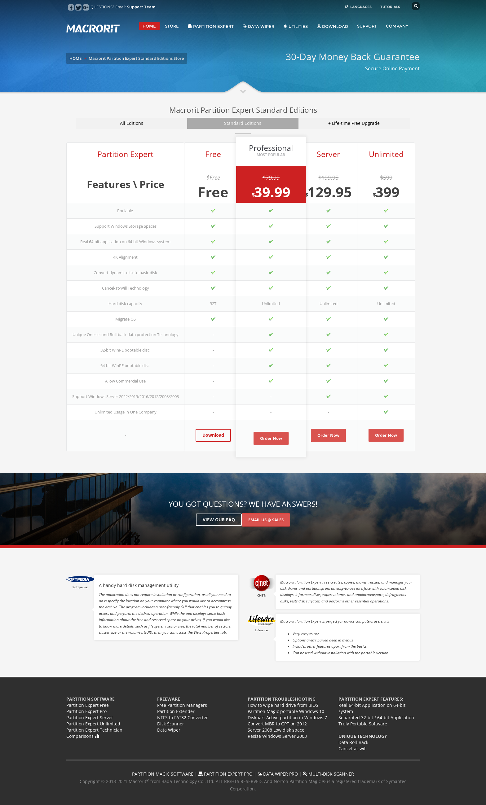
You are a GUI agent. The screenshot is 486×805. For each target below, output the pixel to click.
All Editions (131, 123)
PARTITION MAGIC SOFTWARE (162, 774)
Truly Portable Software (362, 724)
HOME (149, 26)
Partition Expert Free (87, 705)
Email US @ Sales (266, 520)
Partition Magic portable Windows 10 (286, 711)
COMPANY (397, 26)
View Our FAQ (219, 520)
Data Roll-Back (353, 742)
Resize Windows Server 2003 (277, 736)
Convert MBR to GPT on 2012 (277, 724)
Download (213, 435)
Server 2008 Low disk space (276, 730)
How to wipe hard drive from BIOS (283, 705)
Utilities (295, 26)
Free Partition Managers (182, 705)
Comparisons (82, 736)
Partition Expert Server (89, 717)
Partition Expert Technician (94, 730)
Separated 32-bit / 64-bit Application (376, 717)
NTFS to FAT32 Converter (182, 717)
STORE (172, 26)
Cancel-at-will (352, 748)
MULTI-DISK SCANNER (328, 774)
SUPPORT (367, 26)
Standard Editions (242, 123)
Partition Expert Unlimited (93, 724)
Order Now (271, 438)
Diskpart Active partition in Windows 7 (287, 717)
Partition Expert (211, 26)
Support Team (141, 7)
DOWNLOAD (332, 26)
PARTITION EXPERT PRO (225, 774)
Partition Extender (176, 711)
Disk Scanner (170, 724)
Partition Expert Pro (86, 711)
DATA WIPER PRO (278, 774)
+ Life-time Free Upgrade (354, 123)
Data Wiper (258, 26)
